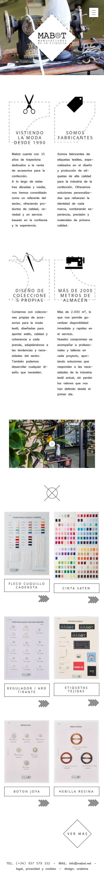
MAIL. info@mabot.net (75, 863)
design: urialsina (76, 868)
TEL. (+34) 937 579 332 (28, 863)
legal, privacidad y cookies (36, 868)
